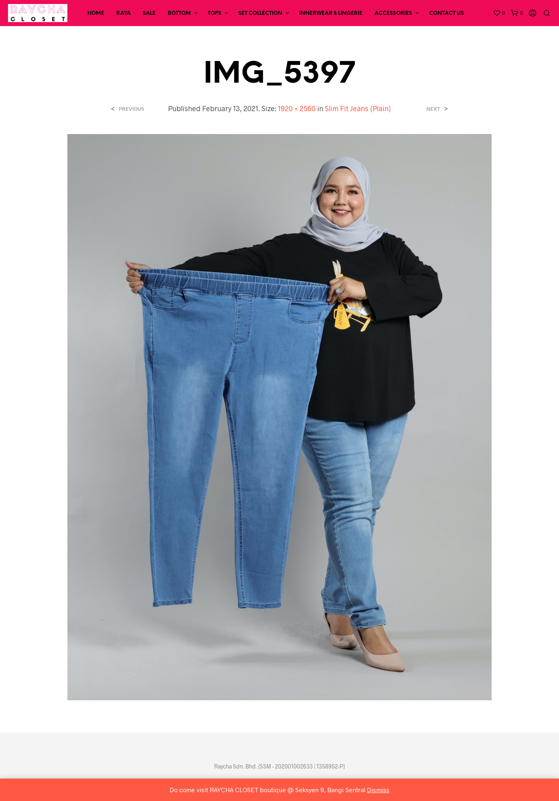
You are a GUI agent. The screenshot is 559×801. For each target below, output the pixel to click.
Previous (131, 109)
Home (95, 13)
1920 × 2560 (297, 108)
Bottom (179, 13)
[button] (499, 13)
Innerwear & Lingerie (331, 13)
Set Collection (260, 13)
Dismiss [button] (378, 789)
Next (433, 109)
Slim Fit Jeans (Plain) (358, 108)
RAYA (123, 13)
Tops (214, 13)
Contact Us (446, 13)
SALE (149, 13)
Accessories (393, 13)
